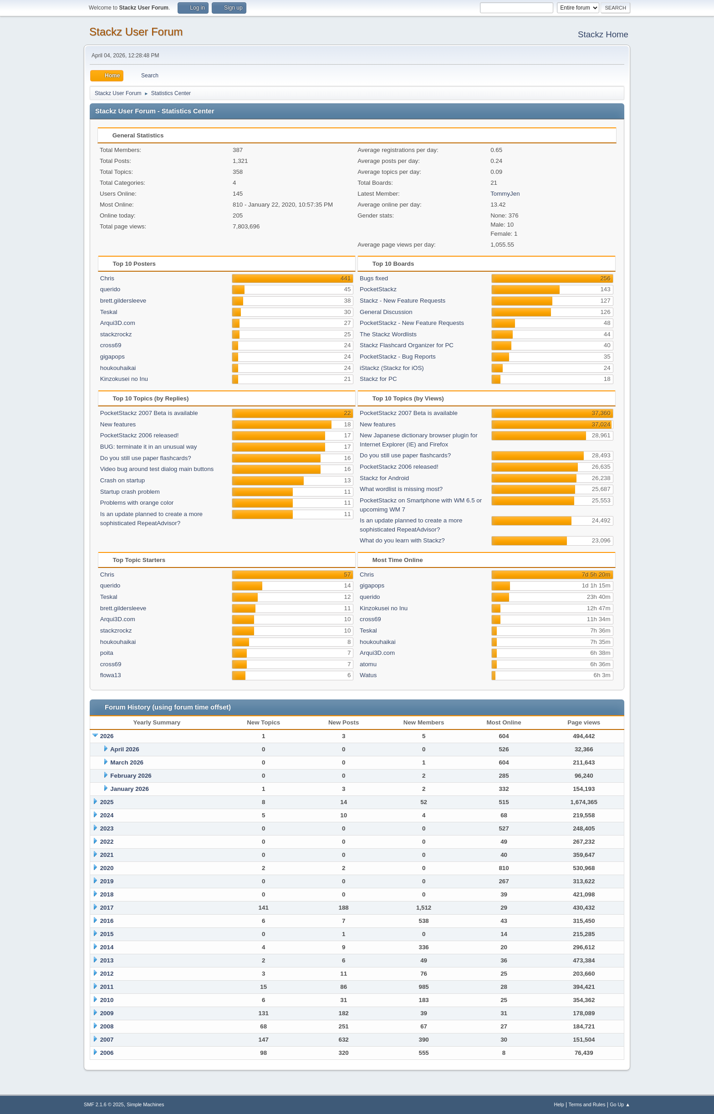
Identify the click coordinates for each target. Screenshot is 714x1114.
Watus (368, 675)
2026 (107, 736)
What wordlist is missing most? (401, 489)
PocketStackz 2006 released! (139, 435)
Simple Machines (145, 1104)
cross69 (111, 345)
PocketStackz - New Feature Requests (412, 322)
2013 (107, 960)
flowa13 (110, 675)
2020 (107, 868)
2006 (107, 1052)
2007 (107, 1039)
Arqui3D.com (117, 322)
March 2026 (126, 762)
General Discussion (386, 312)
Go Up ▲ (620, 1104)
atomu (368, 664)
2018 (107, 894)
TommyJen (505, 193)
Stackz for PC (378, 378)
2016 (107, 920)
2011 (107, 986)
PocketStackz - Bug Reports (398, 356)
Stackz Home (603, 34)
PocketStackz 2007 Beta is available (149, 413)
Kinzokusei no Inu (124, 378)
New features (118, 424)
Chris (107, 278)
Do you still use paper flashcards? (145, 458)
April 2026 (124, 749)
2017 (107, 907)
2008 (107, 1026)
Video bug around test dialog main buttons (157, 469)
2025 (107, 802)
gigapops (112, 356)
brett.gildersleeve (123, 300)
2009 (107, 1013)
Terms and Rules (587, 1104)
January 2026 (129, 788)
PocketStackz (378, 289)
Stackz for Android (384, 478)
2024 (107, 815)
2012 (107, 973)
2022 (107, 841)
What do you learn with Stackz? (402, 540)
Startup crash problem (130, 491)
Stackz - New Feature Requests (402, 300)
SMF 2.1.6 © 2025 (104, 1104)
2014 (107, 947)
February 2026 (130, 775)
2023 (107, 828)
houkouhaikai (118, 368)
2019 (107, 881)
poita (106, 652)
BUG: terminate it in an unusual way (148, 446)
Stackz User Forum (136, 31)
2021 (107, 854)
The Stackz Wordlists (388, 334)
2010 (107, 1000)
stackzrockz (116, 334)
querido (110, 289)
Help (559, 1104)
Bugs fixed (374, 278)
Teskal (108, 312)
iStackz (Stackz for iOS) (392, 368)
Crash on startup (122, 480)
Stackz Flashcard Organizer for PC (407, 345)
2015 (107, 934)
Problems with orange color (137, 502)
